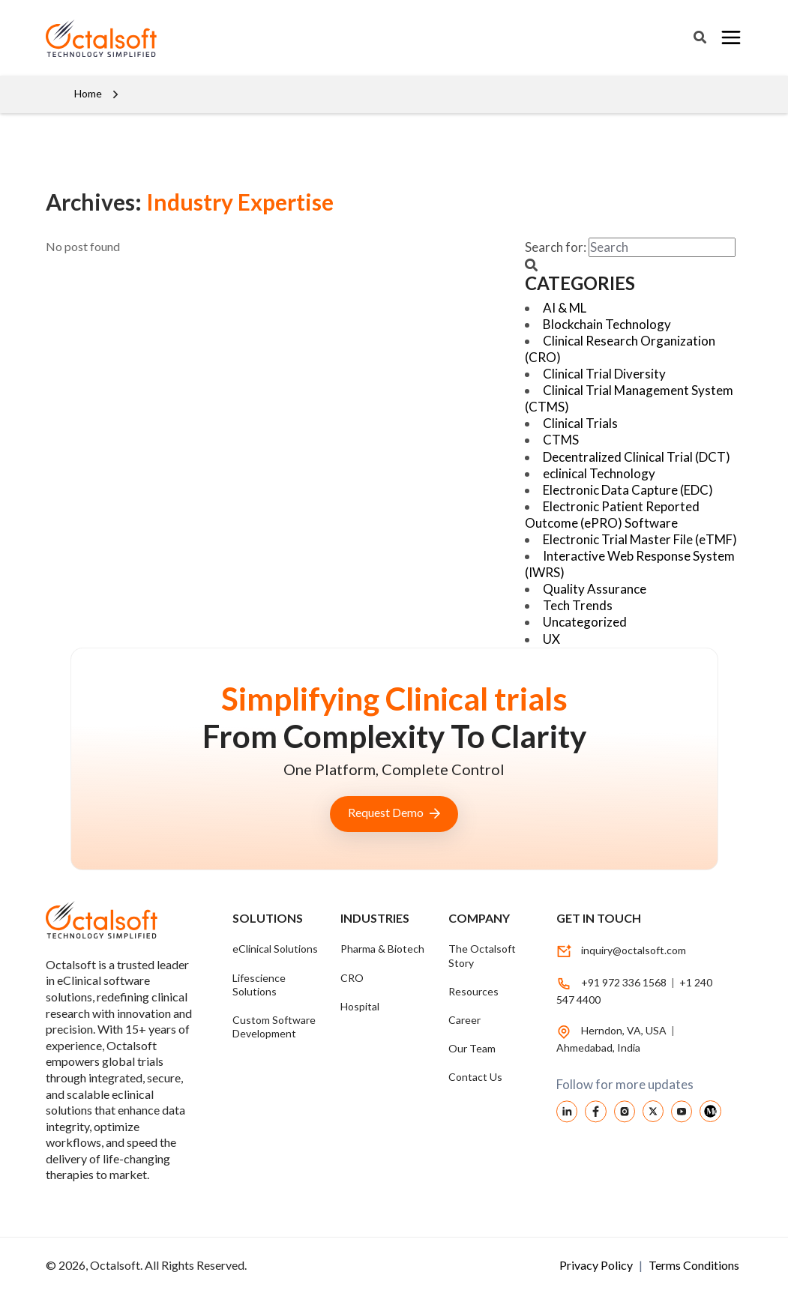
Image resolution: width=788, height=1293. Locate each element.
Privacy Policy (597, 1265)
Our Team (472, 1048)
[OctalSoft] (101, 36)
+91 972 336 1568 (624, 982)
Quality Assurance (594, 589)
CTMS (561, 439)
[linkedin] (566, 1110)
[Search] (700, 37)
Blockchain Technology (607, 324)
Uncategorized (585, 622)
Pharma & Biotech (382, 948)
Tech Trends (578, 605)
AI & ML (564, 308)
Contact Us (475, 1076)
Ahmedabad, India (598, 1047)
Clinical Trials (580, 423)
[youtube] (681, 1110)
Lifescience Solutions (259, 984)
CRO (352, 977)
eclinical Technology (599, 473)
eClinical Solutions (275, 948)
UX (551, 639)
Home (88, 93)
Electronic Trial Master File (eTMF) (640, 539)
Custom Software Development (274, 1026)
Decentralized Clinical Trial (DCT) (636, 457)
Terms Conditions (694, 1265)
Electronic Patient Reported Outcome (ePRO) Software (612, 514)
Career (464, 1019)
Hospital (359, 1006)
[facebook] (595, 1110)
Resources (473, 991)
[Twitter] (653, 1110)
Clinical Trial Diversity (604, 374)
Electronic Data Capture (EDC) (628, 490)
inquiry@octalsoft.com (633, 950)
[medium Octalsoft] (710, 1110)
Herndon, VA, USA (625, 1030)
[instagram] (624, 1110)
